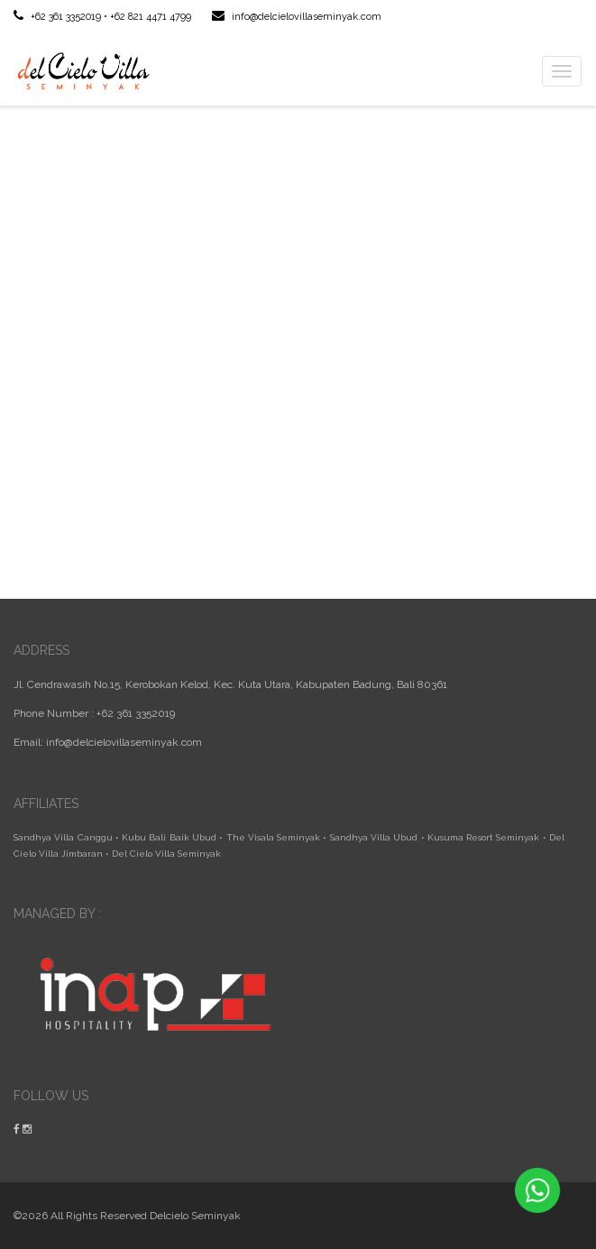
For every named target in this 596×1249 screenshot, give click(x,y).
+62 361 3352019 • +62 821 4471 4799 (102, 17)
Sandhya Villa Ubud (374, 837)
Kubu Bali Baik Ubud (169, 837)
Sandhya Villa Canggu (63, 837)
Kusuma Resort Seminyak (483, 837)
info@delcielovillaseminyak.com (296, 17)
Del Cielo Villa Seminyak (166, 854)
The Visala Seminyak (273, 837)
